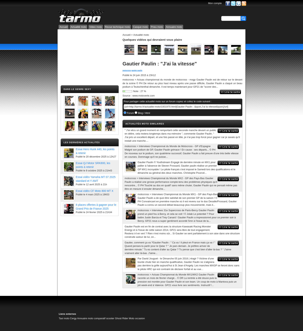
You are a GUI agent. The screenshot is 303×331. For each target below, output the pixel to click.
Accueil (64, 26)
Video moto (95, 26)
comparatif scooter (104, 318)
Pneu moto (157, 26)
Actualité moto (78, 26)
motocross (127, 70)
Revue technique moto (117, 26)
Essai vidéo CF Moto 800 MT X (94, 190)
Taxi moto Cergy (68, 318)
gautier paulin (136, 70)
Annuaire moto (174, 26)
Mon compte (215, 3)
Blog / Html (143, 113)
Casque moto (140, 26)
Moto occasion (137, 318)
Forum (130, 113)
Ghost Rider (121, 318)
